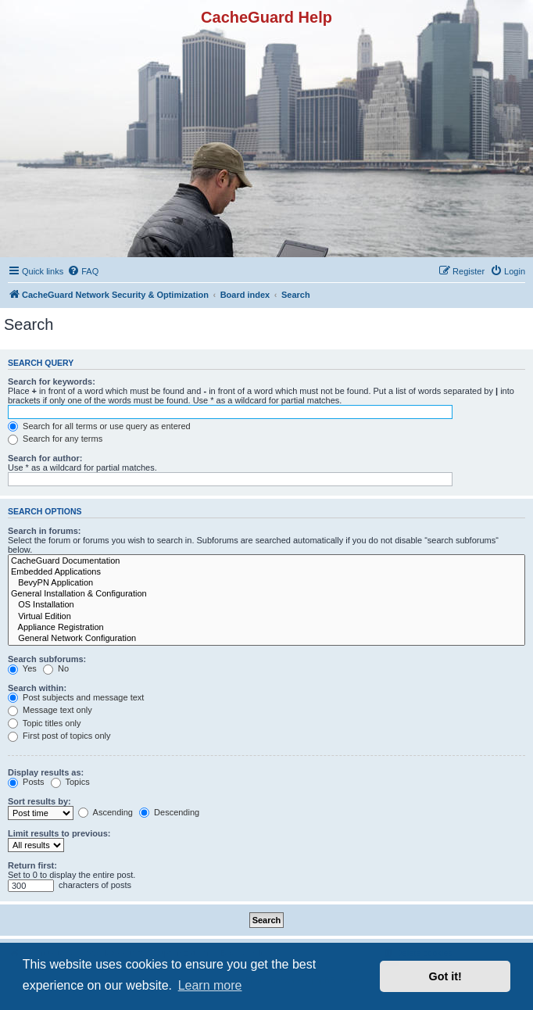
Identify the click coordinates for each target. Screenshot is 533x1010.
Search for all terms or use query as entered (99, 426)
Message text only (50, 710)
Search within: (37, 688)
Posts (26, 781)
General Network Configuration (266, 638)
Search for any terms (55, 438)
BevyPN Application (266, 583)
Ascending (105, 812)
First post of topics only (59, 735)
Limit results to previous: (59, 833)
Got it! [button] (445, 976)
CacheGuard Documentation (266, 561)
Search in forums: (44, 530)
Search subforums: (47, 659)
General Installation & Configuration (266, 594)
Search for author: (45, 458)
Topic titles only (44, 723)
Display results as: (46, 772)
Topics (70, 781)
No (56, 668)
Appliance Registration (266, 627)
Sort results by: (39, 801)
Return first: (32, 865)
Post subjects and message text (76, 697)
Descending (169, 812)
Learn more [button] (210, 985)
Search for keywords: (51, 381)
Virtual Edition (266, 616)
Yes (22, 668)
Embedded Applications (266, 572)
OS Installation (266, 605)
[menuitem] (82, 271)
